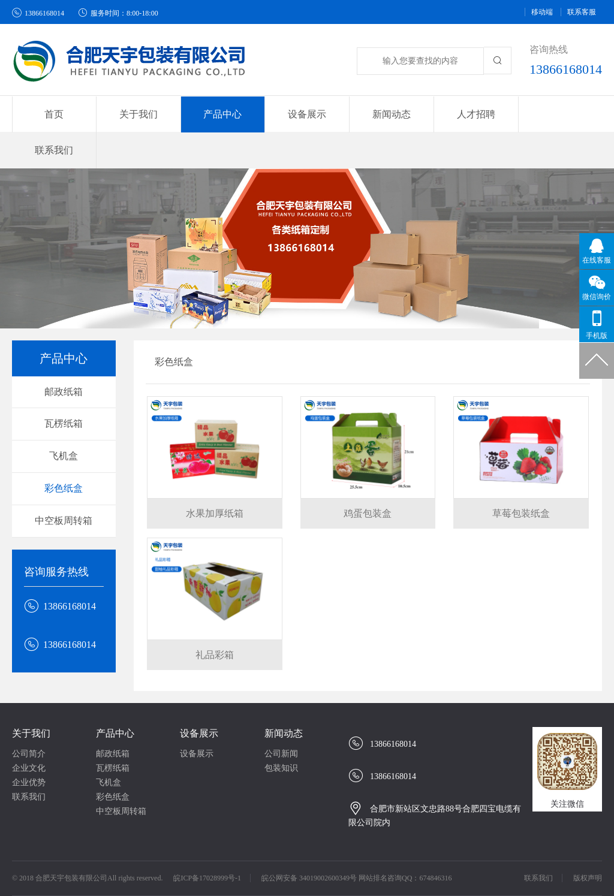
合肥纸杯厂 (507, 871)
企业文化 (29, 732)
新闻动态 (283, 697)
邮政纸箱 (63, 356)
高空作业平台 (562, 871)
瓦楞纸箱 (63, 388)
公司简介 (29, 717)
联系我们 (559, 114)
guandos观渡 (43, 883)
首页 (54, 114)
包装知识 (281, 732)
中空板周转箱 (63, 484)
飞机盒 (63, 420)
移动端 (542, 12)
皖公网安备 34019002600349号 (309, 842)
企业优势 (29, 746)
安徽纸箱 (409, 871)
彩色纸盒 (63, 452)
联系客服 (581, 12)
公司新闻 (281, 717)
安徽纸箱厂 (363, 871)
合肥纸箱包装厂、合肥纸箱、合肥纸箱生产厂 (198, 871)
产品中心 (115, 697)
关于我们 (31, 697)
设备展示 (199, 697)
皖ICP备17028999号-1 (207, 842)
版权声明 (587, 842)
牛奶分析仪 (84, 871)
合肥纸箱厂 (312, 871)
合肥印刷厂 (456, 871)
